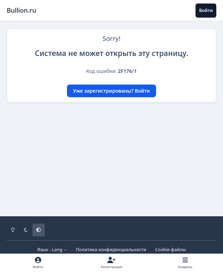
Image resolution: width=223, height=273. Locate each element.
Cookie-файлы (170, 250)
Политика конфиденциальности (111, 250)
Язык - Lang (52, 250)
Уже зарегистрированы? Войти (111, 90)
